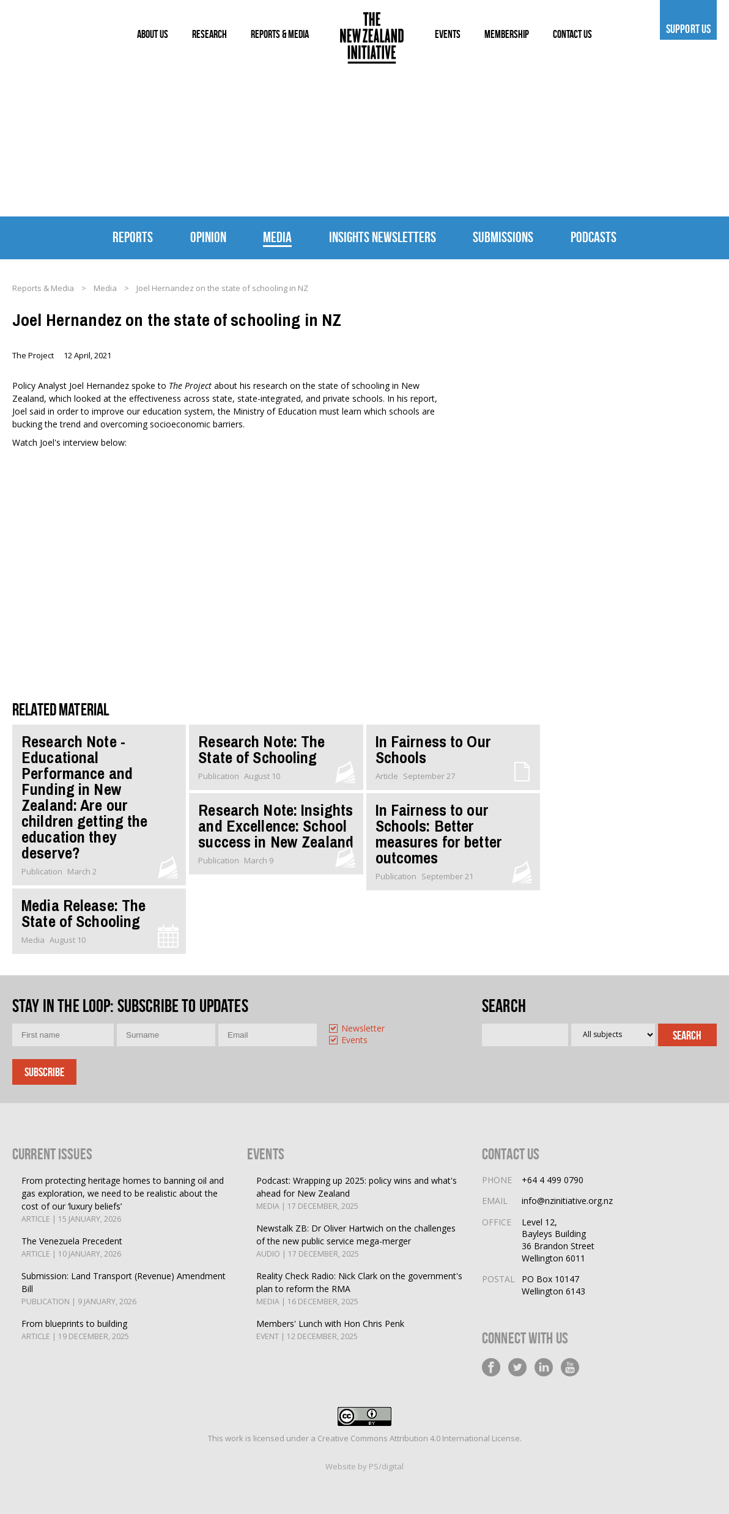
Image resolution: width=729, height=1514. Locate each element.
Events (354, 1040)
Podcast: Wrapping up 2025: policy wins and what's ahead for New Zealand (360, 1194)
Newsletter (363, 1029)
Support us (688, 28)
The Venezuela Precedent (71, 1247)
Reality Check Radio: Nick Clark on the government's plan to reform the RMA (360, 1289)
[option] (373, 1029)
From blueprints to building (75, 1330)
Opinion (208, 237)
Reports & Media (43, 288)
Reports (133, 237)
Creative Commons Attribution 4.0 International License (418, 1438)
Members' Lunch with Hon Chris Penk (330, 1330)
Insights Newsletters (382, 237)
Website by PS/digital (364, 1466)
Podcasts (593, 237)
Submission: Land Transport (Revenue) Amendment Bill (125, 1289)
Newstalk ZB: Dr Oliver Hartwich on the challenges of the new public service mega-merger (360, 1241)
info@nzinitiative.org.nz (567, 1200)
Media (277, 237)
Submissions (503, 237)
